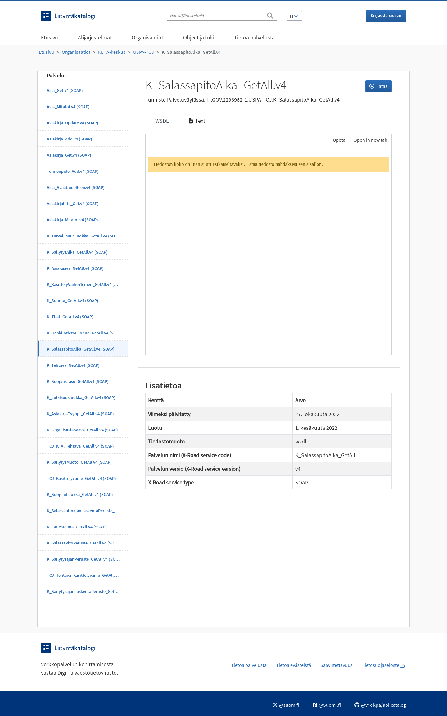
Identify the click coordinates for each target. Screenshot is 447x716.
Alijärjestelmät (95, 37)
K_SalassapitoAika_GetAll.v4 (191, 52)
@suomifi (286, 705)
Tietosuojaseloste (383, 665)
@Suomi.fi (327, 705)
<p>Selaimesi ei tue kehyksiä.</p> (269, 251)
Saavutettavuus (336, 665)
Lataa (378, 86)
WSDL (161, 120)
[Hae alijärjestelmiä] (222, 16)
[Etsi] (270, 14)
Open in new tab (370, 140)
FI (294, 16)
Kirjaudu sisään (386, 15)
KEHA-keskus (111, 52)
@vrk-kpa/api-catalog (380, 705)
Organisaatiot (147, 37)
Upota (338, 140)
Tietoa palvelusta (254, 37)
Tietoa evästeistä (293, 665)
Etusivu (49, 37)
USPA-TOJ (143, 52)
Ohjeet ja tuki (198, 37)
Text (197, 120)
